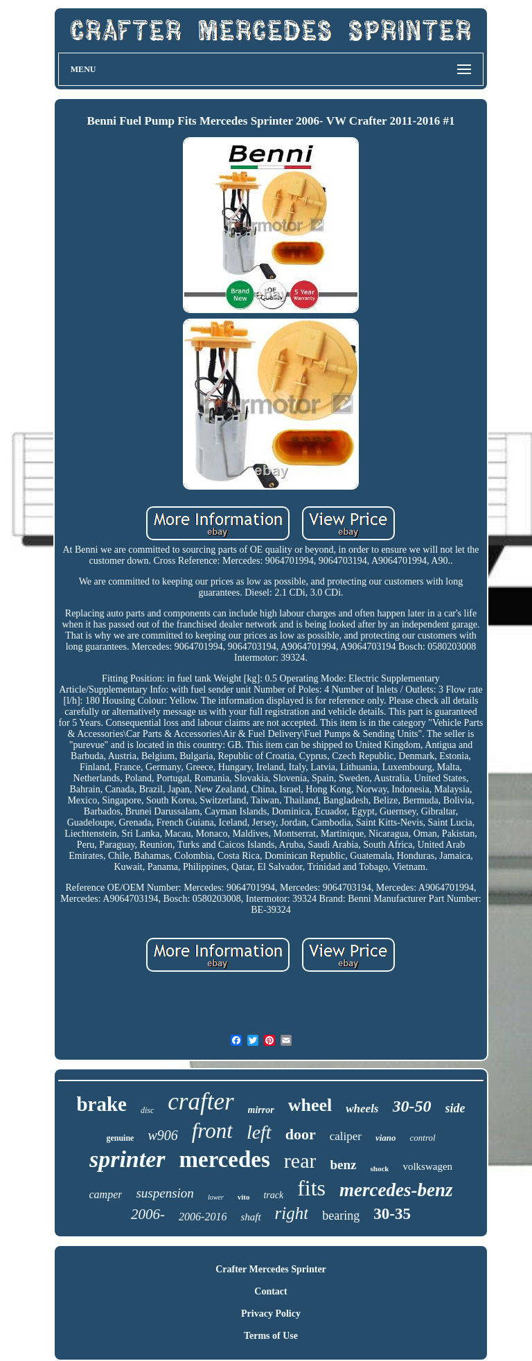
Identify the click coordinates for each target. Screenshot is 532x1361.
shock (379, 1168)
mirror (261, 1110)
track (273, 1195)
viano (385, 1137)
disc (147, 1110)
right (292, 1213)
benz (343, 1164)
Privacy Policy (271, 1313)
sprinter (127, 1159)
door (300, 1134)
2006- (148, 1214)
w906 (162, 1135)
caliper (346, 1136)
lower (216, 1197)
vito (244, 1197)
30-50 (412, 1106)
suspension (164, 1193)
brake (101, 1104)
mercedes (224, 1159)
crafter (200, 1101)
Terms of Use (271, 1336)
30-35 (392, 1213)
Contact (270, 1291)
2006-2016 (203, 1216)
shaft (250, 1216)
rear (300, 1160)
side (455, 1108)
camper (105, 1194)
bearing (341, 1215)
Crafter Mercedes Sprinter (270, 1269)
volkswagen (427, 1166)
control (423, 1137)
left (259, 1132)
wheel (310, 1105)
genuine (120, 1138)
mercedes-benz (395, 1190)
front (212, 1131)
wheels (362, 1108)
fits (311, 1187)
